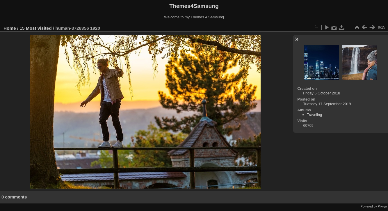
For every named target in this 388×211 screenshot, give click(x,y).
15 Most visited (36, 28)
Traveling (314, 114)
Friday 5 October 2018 (321, 93)
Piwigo (382, 206)
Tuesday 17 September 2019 (327, 104)
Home (9, 28)
